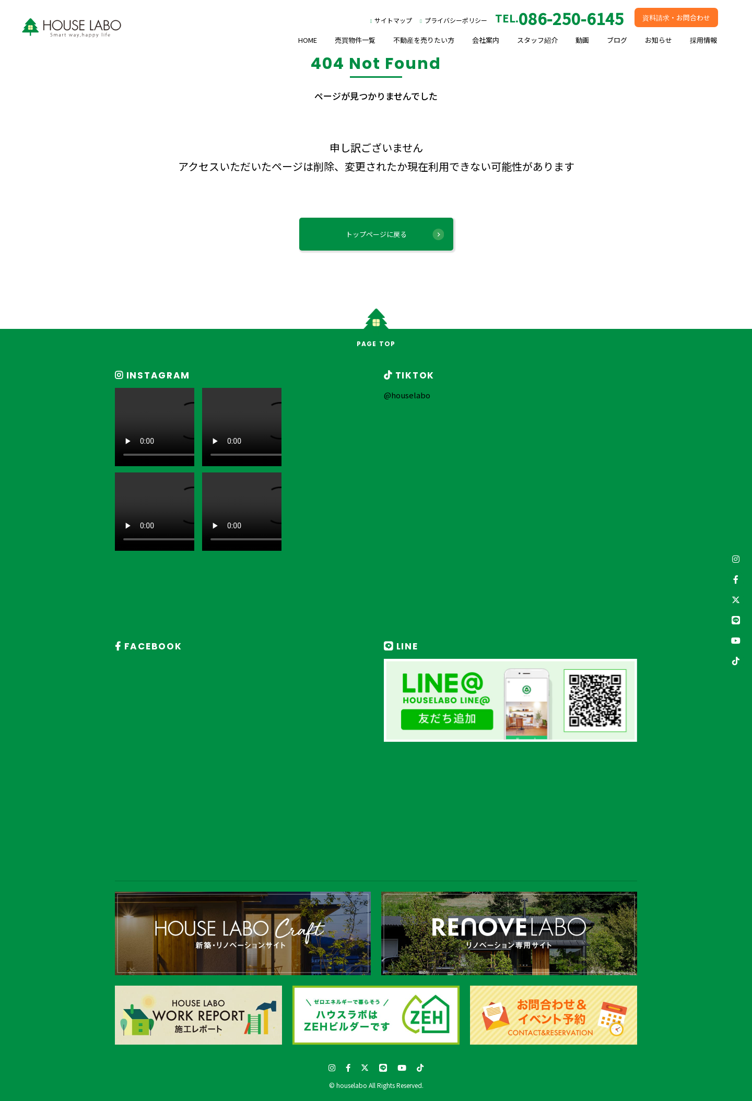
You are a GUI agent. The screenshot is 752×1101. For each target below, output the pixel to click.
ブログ (617, 40)
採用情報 (703, 40)
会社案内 (485, 40)
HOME (307, 40)
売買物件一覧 (355, 40)
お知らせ (658, 40)
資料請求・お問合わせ (676, 17)
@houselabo (407, 394)
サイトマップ (393, 20)
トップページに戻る (376, 234)
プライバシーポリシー (456, 20)
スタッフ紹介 (537, 40)
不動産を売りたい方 (423, 40)
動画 (582, 40)
